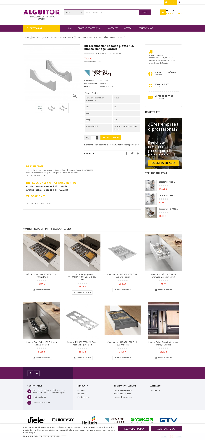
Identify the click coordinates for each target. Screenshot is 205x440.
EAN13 (87, 86)
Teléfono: (36, 403)
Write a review (115, 54)
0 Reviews (102, 54)
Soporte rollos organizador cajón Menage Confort (163, 343)
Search (145, 12)
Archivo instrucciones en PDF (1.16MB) (46, 186)
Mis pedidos (82, 393)
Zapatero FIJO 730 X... (168, 209)
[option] (40, 108)
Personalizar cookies (50, 436)
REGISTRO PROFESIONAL (89, 28)
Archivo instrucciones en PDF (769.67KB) (47, 189)
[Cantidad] (93, 138)
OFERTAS (128, 28)
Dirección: (36, 390)
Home (69, 28)
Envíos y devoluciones (123, 397)
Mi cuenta (81, 390)
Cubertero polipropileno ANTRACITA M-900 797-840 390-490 (82, 277)
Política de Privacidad (122, 393)
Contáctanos (146, 28)
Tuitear (131, 153)
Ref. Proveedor (90, 83)
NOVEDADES (112, 28)
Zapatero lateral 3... (167, 195)
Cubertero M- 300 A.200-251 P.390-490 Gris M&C (41, 275)
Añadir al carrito (111, 138)
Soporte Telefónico (165, 72)
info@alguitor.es (39, 397)
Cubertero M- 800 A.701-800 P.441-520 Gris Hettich (122, 275)
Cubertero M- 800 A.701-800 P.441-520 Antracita (122, 343)
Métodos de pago (164, 96)
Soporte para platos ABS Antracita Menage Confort (41, 343)
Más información (31, 436)
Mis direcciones (83, 397)
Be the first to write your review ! (38, 203)
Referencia (89, 80)
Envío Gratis (156, 55)
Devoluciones (162, 84)
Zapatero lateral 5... (167, 182)
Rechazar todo (134, 428)
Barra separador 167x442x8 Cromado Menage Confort (163, 275)
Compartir (126, 153)
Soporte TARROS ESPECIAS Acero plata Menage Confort (82, 343)
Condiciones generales (123, 390)
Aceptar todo (166, 428)
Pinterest (137, 153)
